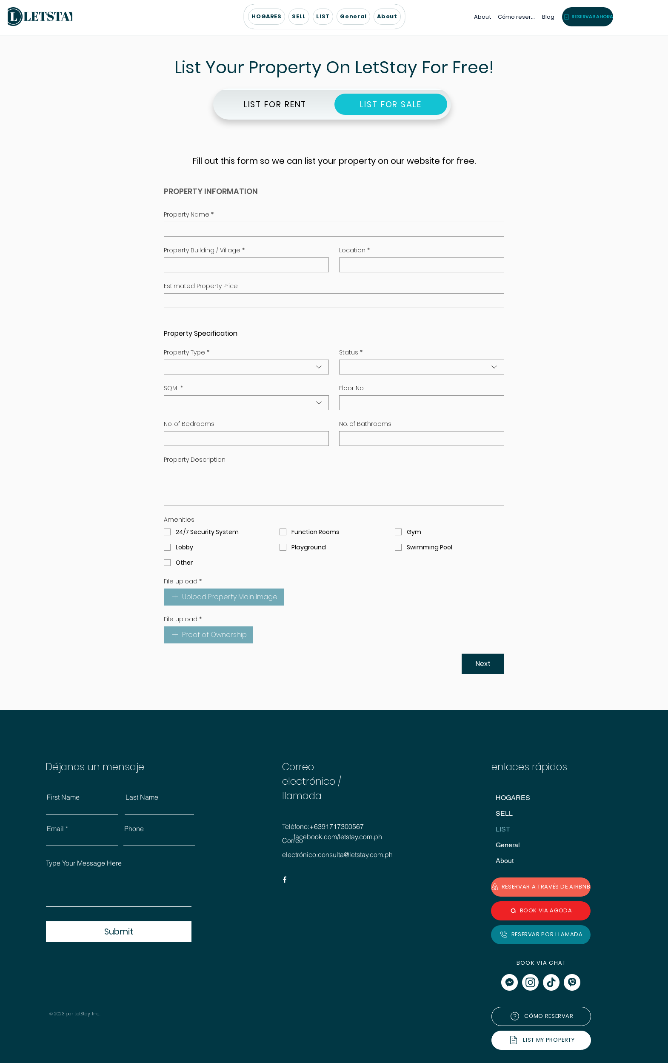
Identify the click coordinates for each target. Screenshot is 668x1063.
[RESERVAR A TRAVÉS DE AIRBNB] (541, 887)
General (508, 845)
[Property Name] (331, 229)
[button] (323, 17)
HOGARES (513, 798)
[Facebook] (284, 879)
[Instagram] (530, 982)
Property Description (195, 459)
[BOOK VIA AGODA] (541, 910)
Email (55, 828)
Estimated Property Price (201, 286)
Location (354, 250)
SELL (504, 813)
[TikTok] (551, 982)
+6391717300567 (336, 826)
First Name (63, 797)
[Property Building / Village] (243, 265)
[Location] (419, 265)
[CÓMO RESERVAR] (541, 1016)
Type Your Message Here (84, 863)
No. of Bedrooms (189, 424)
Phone (134, 828)
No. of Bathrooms (365, 424)
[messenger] (509, 982)
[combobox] (246, 367)
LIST (503, 829)
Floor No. (351, 388)
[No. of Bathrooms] (419, 438)
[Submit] (118, 931)
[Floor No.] (419, 403)
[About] (482, 16)
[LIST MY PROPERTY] (541, 1040)
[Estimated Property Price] (331, 301)
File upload (183, 581)
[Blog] (547, 16)
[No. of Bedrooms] (243, 438)
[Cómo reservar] (516, 16)
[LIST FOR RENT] (275, 104)
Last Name (142, 797)
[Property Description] (334, 486)
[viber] (572, 982)
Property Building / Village (204, 250)
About (505, 861)
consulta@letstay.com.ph (355, 854)
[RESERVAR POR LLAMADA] (541, 934)
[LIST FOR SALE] (390, 104)
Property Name (189, 214)
